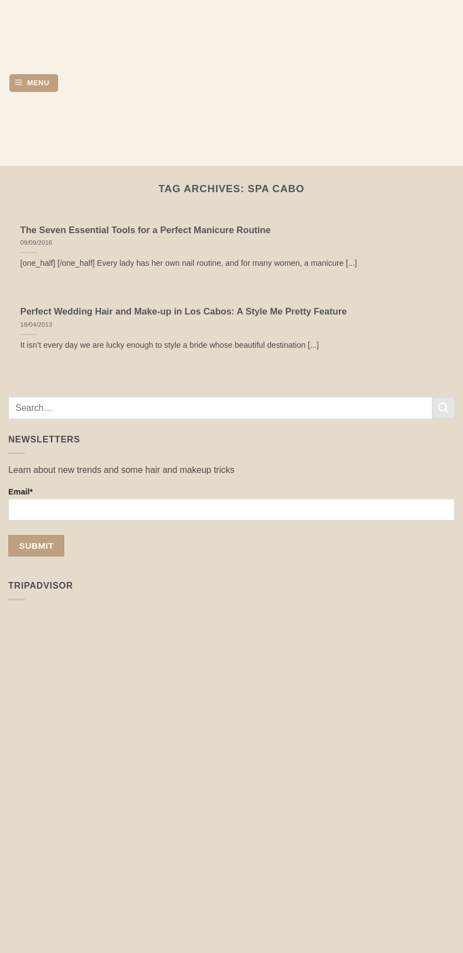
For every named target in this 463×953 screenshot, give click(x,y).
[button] (33, 83)
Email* (231, 504)
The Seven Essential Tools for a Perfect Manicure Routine (145, 230)
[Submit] (444, 408)
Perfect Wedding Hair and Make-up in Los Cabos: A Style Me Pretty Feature (183, 311)
